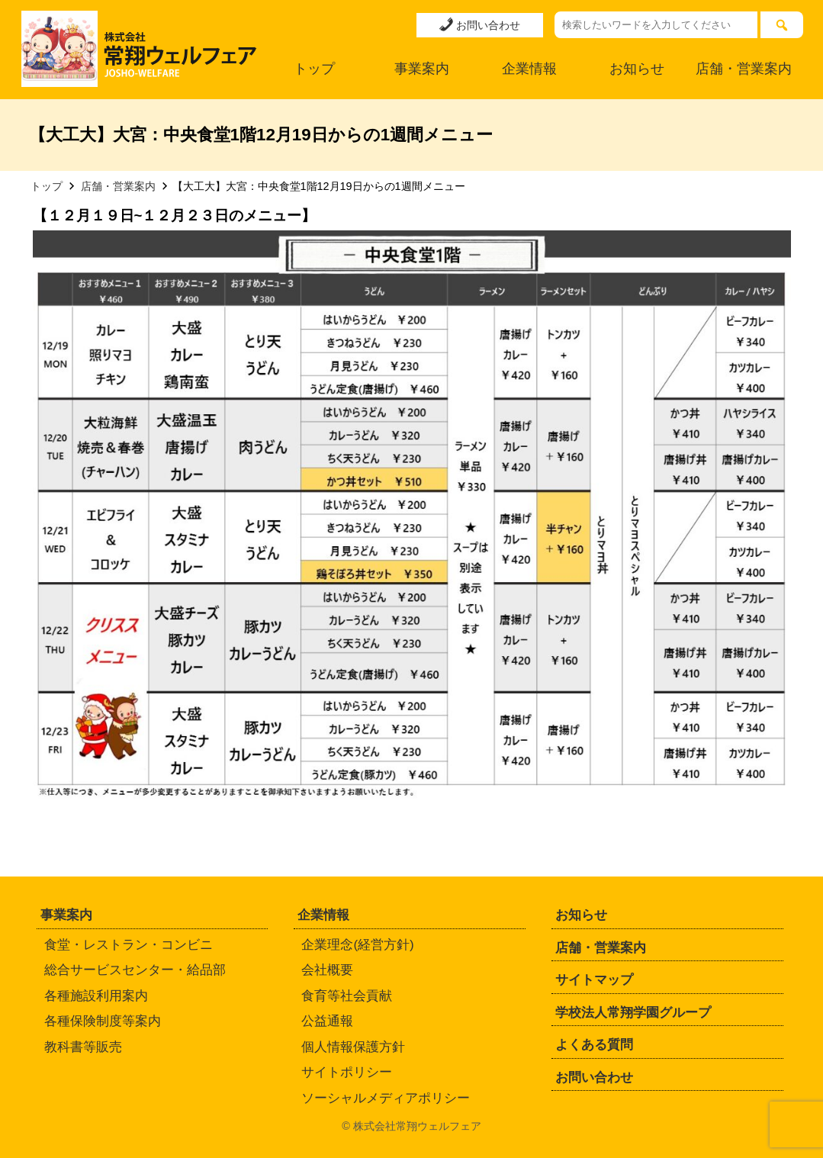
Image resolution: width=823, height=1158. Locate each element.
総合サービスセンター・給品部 (135, 970)
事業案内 (421, 68)
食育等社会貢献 (346, 996)
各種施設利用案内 (96, 996)
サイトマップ (594, 980)
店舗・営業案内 (744, 68)
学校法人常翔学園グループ (633, 1012)
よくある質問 (594, 1044)
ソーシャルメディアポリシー (385, 1098)
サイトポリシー (346, 1072)
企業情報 (529, 68)
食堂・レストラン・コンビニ (128, 945)
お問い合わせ (480, 24)
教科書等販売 (83, 1047)
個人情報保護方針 (353, 1047)
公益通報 (327, 1021)
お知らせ (636, 68)
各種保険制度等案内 (102, 1021)
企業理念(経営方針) (357, 945)
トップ (314, 68)
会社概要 (327, 970)
